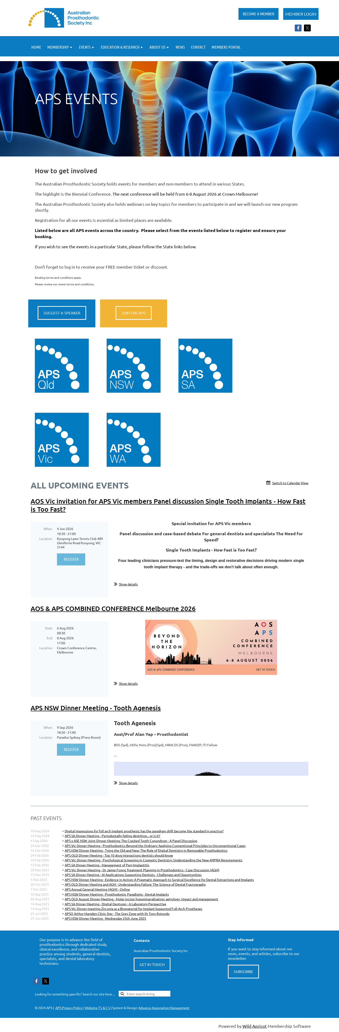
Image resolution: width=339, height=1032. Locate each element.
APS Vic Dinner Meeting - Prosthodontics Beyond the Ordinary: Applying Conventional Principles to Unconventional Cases (155, 845)
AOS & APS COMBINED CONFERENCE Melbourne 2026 (113, 608)
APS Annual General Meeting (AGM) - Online (97, 889)
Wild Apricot (254, 1026)
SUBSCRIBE (243, 971)
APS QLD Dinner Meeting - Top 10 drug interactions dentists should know (119, 855)
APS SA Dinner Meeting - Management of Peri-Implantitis (107, 865)
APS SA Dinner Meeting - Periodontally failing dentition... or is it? (112, 836)
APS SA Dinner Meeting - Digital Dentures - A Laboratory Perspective (115, 904)
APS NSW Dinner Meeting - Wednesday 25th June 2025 (105, 918)
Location (45, 538)
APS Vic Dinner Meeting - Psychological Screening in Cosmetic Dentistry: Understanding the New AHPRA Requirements (153, 860)
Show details (128, 584)
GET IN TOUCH (152, 964)
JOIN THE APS (133, 312)
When (48, 529)
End (49, 638)
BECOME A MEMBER (258, 13)
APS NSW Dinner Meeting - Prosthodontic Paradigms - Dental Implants (117, 894)
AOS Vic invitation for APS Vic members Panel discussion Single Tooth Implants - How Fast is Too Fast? (168, 505)
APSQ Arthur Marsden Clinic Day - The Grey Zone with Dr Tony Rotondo (117, 913)
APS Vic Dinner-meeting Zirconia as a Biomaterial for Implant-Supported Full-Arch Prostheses (133, 908)
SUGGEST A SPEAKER (62, 312)
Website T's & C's (97, 1008)
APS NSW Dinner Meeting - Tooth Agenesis (96, 708)
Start (48, 628)
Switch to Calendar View (290, 483)
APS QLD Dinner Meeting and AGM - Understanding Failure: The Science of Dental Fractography (135, 884)
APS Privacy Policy (69, 1008)
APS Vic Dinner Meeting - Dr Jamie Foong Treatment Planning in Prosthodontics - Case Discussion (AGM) (142, 870)
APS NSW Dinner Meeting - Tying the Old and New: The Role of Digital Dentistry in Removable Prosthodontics (146, 850)
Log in (301, 14)
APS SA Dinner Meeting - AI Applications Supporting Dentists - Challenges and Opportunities (133, 874)
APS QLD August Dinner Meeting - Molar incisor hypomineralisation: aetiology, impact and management (141, 899)
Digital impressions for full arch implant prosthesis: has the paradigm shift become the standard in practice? (144, 831)
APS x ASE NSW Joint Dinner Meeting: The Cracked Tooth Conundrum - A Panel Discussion (131, 840)
